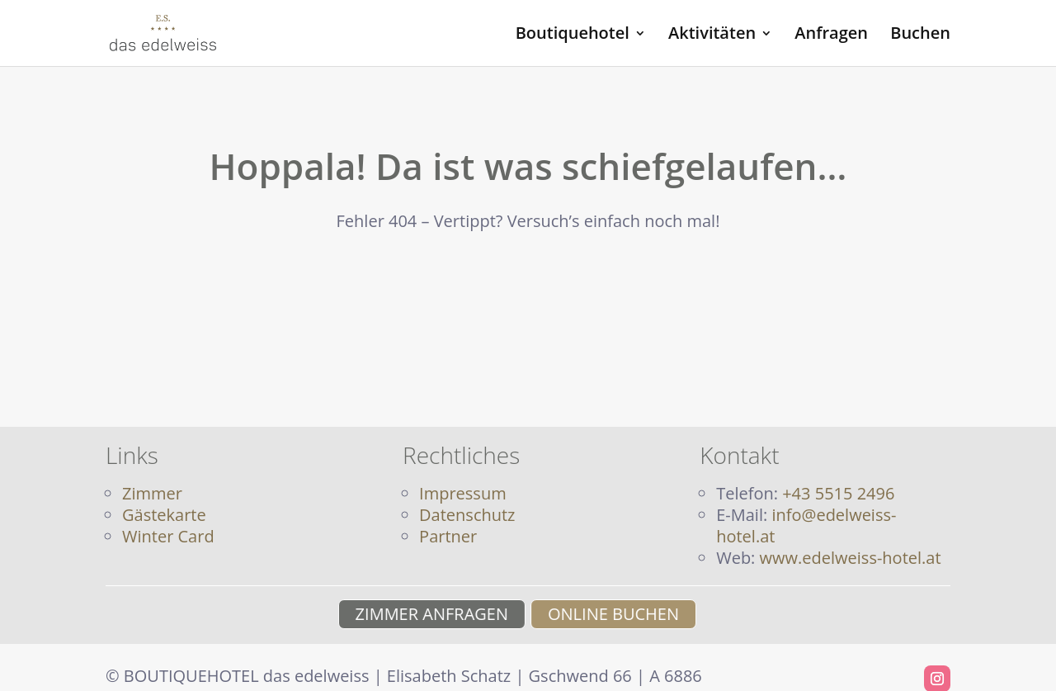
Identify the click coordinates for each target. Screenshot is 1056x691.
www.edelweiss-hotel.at (850, 558)
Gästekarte (164, 515)
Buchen (920, 35)
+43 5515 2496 (838, 493)
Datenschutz (467, 515)
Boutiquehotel (572, 35)
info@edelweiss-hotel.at (806, 525)
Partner (448, 536)
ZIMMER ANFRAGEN (425, 614)
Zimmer (152, 493)
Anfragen (831, 35)
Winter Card (168, 536)
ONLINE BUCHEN (620, 614)
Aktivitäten (712, 35)
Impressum (463, 493)
